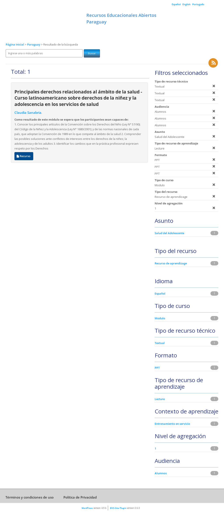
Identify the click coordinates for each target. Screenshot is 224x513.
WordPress (87, 507)
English (186, 4)
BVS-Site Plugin (118, 507)
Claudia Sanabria (27, 112)
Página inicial (15, 44)
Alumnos (161, 473)
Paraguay (34, 44)
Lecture (160, 399)
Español (176, 4)
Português (198, 4)
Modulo (160, 318)
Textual (160, 343)
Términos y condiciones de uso (29, 497)
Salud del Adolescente (169, 233)
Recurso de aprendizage (171, 263)
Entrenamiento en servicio (172, 424)
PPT (157, 368)
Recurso (24, 156)
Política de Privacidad (80, 497)
